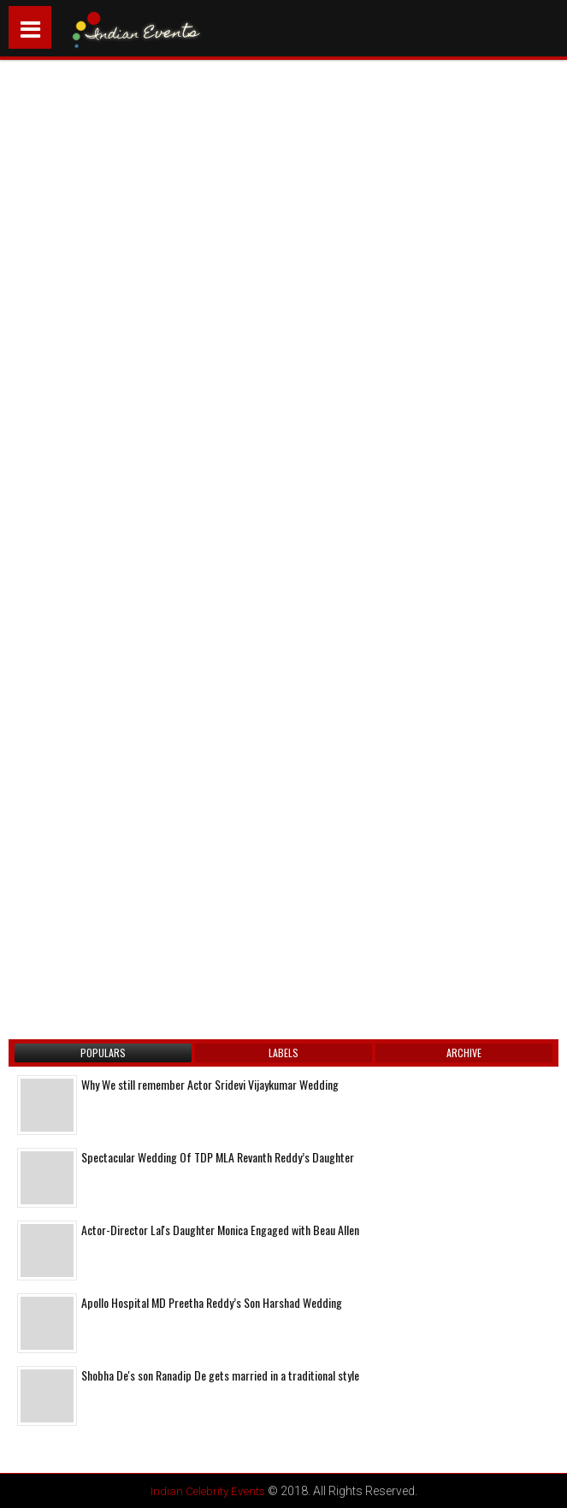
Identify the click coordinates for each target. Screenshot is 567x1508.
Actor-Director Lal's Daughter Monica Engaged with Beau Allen (220, 1230)
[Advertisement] (158, 285)
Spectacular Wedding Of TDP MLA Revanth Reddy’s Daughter (217, 1157)
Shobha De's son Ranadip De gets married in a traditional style (220, 1375)
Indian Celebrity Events (207, 1491)
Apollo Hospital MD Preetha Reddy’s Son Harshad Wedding (211, 1302)
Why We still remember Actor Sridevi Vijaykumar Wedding (210, 1084)
